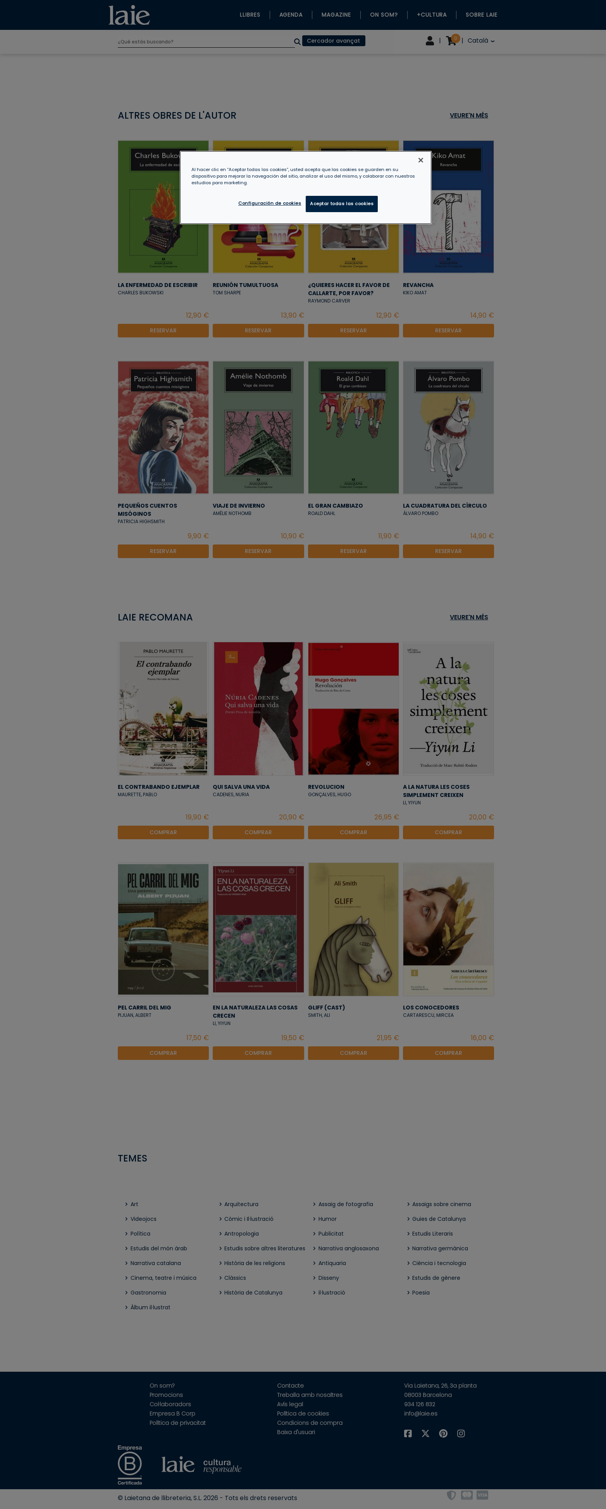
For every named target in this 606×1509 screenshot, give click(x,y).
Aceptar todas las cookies (342, 204)
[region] (306, 187)
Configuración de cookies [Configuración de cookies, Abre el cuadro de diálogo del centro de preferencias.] (269, 203)
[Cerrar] (420, 160)
